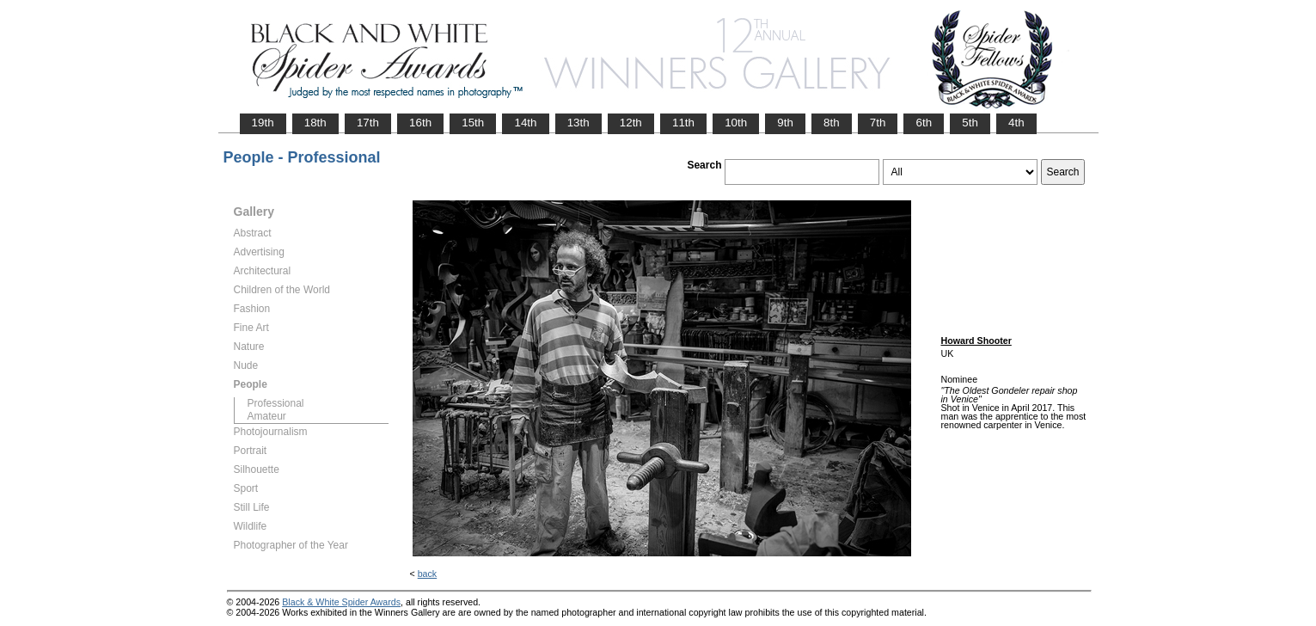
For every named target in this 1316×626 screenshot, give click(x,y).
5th (970, 122)
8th (831, 122)
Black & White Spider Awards (341, 602)
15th (472, 122)
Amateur (267, 416)
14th (525, 122)
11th (683, 122)
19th (263, 122)
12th (631, 122)
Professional (276, 403)
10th (735, 122)
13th (578, 122)
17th (368, 122)
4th (1016, 122)
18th (315, 122)
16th (420, 122)
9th (785, 122)
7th (878, 122)
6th (923, 122)
